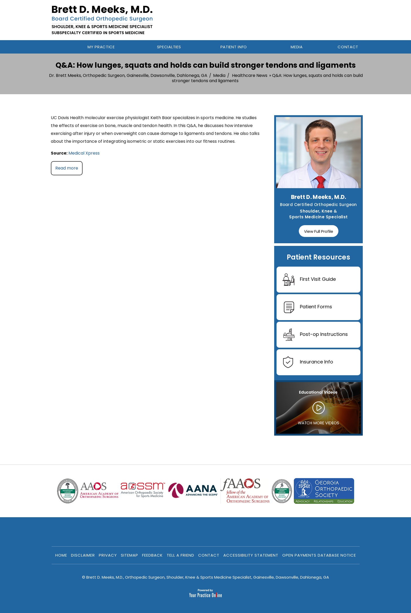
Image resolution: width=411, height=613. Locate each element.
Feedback (152, 555)
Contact (208, 555)
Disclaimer (83, 555)
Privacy (108, 555)
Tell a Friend (180, 555)
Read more (66, 168)
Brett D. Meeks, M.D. (318, 197)
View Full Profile (318, 231)
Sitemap (129, 555)
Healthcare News (249, 75)
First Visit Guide (309, 279)
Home (59, 47)
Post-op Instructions (315, 335)
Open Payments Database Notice (319, 555)
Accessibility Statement (250, 555)
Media (219, 75)
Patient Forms (307, 307)
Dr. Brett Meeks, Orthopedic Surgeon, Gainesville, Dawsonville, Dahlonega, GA (128, 75)
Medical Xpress (84, 153)
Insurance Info (308, 362)
